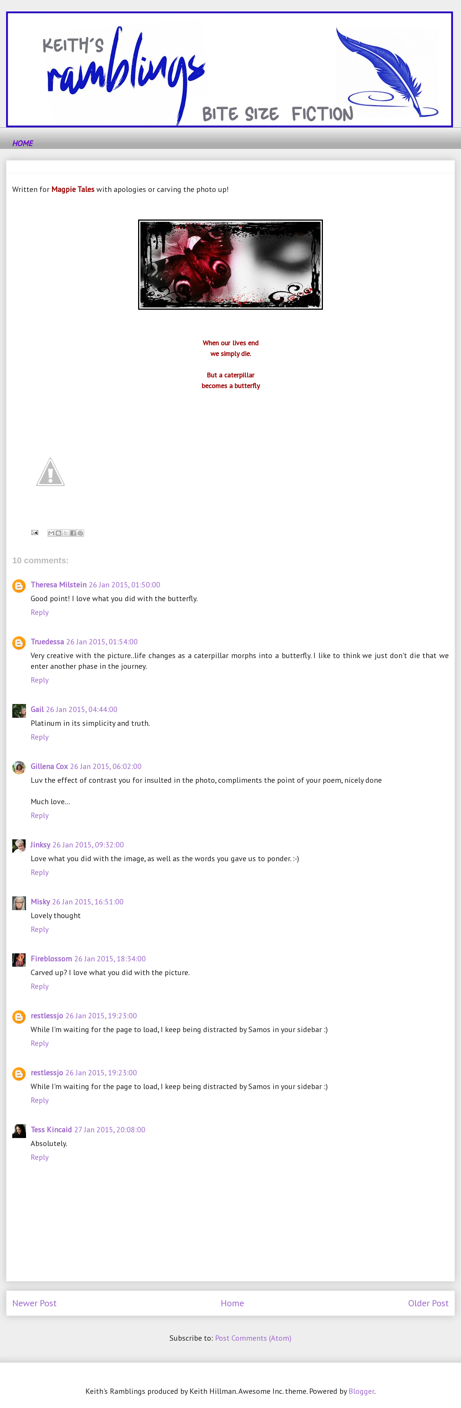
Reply (40, 612)
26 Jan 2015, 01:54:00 (102, 642)
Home (232, 1303)
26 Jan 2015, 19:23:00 (101, 1016)
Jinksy (40, 845)
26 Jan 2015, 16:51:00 (88, 902)
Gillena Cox (49, 766)
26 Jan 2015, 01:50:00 (124, 585)
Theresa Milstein (58, 585)
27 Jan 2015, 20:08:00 (109, 1130)
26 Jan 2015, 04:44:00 (81, 709)
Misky (40, 902)
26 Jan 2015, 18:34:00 (110, 959)
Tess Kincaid (51, 1130)
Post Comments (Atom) (253, 1338)
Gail (37, 709)
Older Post (428, 1303)
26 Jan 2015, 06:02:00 (106, 766)
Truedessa (47, 642)
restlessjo (47, 1016)
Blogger (361, 1391)
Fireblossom (51, 959)
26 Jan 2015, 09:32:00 (88, 845)
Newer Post (34, 1303)
